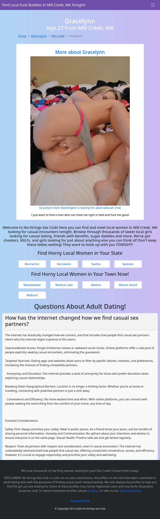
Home (22, 36)
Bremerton (32, 264)
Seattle (96, 264)
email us (93, 491)
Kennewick (64, 264)
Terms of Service (130, 491)
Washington (39, 36)
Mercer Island (128, 285)
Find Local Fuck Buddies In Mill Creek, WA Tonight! (43, 4)
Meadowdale (31, 285)
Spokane (128, 264)
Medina (96, 285)
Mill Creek (57, 36)
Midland (32, 295)
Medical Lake (64, 285)
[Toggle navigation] (153, 5)
